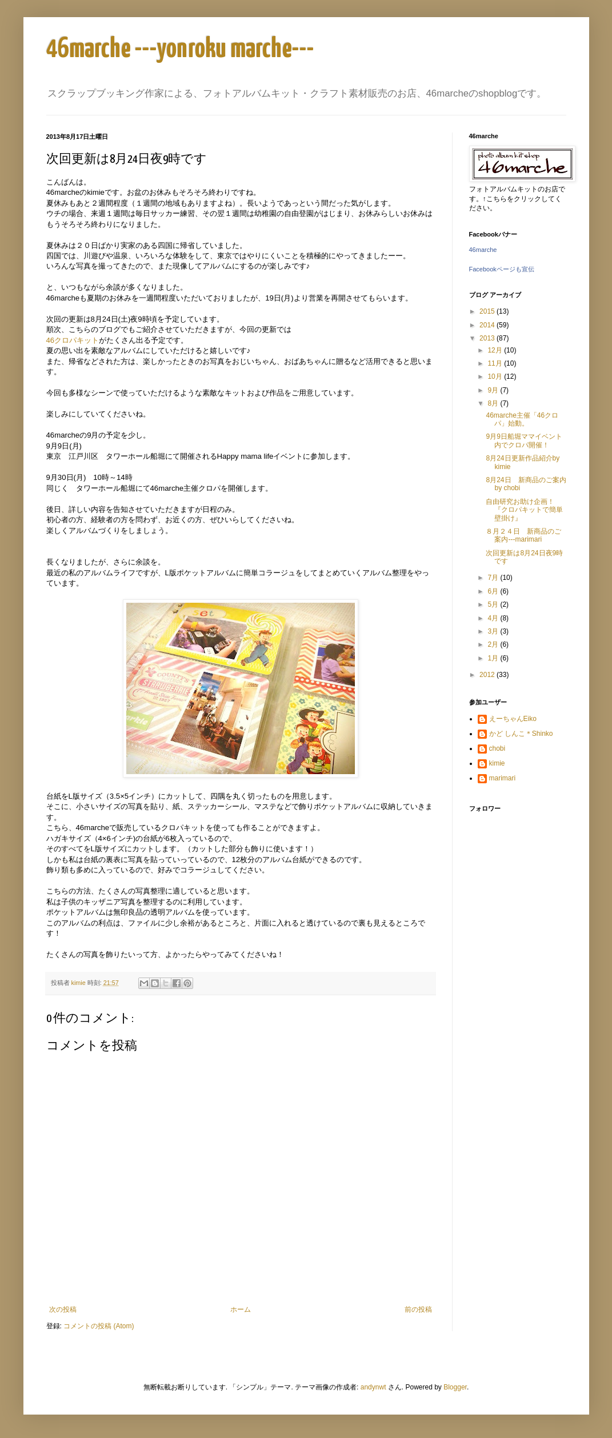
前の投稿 (418, 1309)
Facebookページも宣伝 (501, 269)
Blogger (455, 1387)
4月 (493, 618)
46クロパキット (72, 340)
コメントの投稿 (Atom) (98, 1326)
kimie (497, 763)
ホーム (240, 1309)
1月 (493, 658)
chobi (497, 748)
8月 (493, 403)
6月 (493, 591)
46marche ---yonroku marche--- (180, 49)
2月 (493, 644)
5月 (493, 604)
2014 (488, 325)
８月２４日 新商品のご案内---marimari (523, 535)
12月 (495, 350)
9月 (493, 390)
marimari (502, 778)
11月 (495, 363)
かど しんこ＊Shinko (521, 734)
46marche (483, 249)
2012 (488, 675)
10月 (495, 376)
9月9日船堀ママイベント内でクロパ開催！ (524, 440)
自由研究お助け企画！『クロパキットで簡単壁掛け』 (524, 510)
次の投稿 (63, 1309)
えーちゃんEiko (513, 719)
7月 (493, 578)
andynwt (373, 1387)
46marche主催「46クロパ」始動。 (522, 419)
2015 (488, 311)
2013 (488, 338)
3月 (493, 631)
